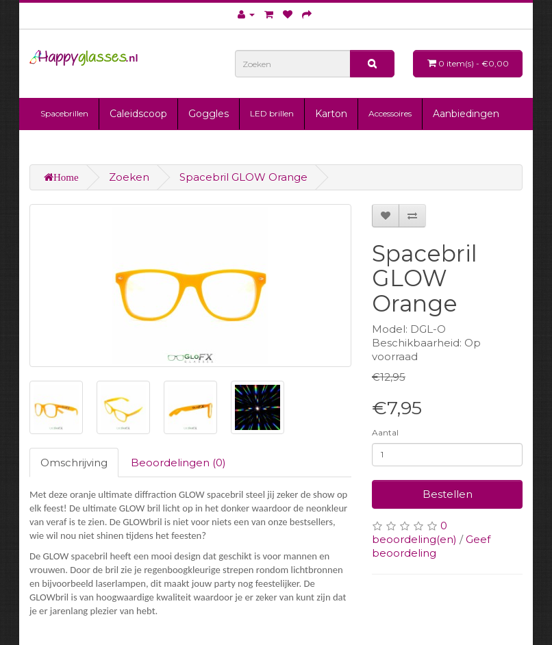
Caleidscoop (138, 114)
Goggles (208, 114)
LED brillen (272, 113)
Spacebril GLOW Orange (243, 177)
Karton (331, 114)
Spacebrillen (64, 113)
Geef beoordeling (431, 546)
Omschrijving (74, 462)
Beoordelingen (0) (178, 462)
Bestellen (448, 494)
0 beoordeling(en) (414, 532)
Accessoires (390, 113)
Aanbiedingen (466, 114)
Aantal (385, 432)
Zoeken (129, 177)
